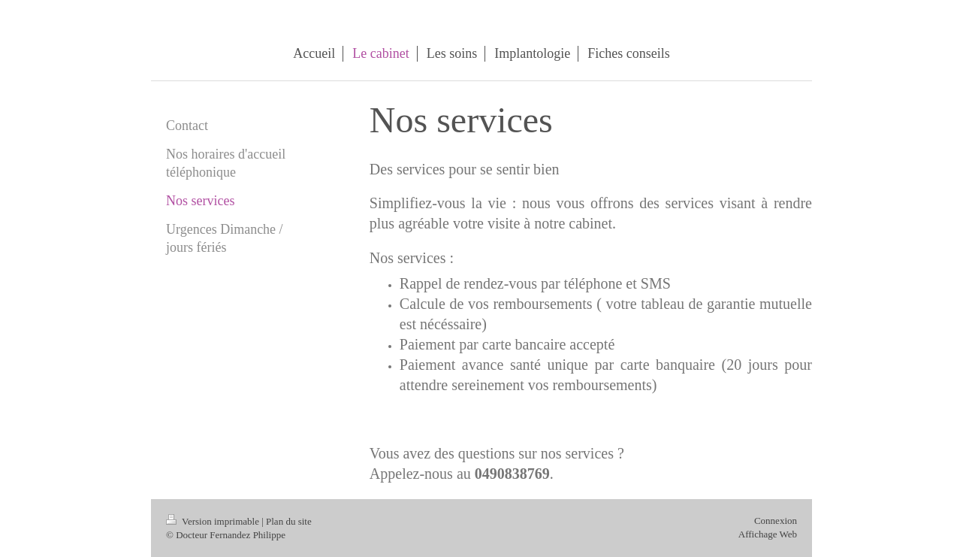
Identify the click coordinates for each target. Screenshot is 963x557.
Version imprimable (213, 521)
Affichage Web (767, 534)
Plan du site (289, 521)
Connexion (775, 520)
